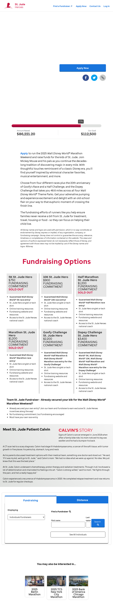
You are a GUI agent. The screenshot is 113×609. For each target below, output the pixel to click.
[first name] (68, 524)
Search (98, 523)
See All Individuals (78, 534)
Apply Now (81, 6)
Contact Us (95, 6)
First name (55, 520)
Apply (24, 153)
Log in (107, 6)
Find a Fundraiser (63, 6)
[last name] (88, 524)
